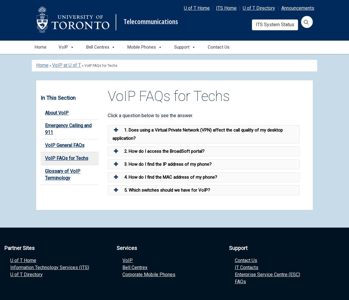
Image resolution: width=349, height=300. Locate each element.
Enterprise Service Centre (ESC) (267, 274)
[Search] (307, 22)
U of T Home (197, 8)
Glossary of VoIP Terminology (62, 174)
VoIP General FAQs (64, 145)
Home (40, 47)
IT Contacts (246, 267)
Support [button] (185, 47)
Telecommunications (151, 22)
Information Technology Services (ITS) (49, 267)
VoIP (127, 260)
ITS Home (226, 8)
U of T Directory (259, 8)
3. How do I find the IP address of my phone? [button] (162, 164)
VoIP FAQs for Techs (66, 158)
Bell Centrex (134, 267)
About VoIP (57, 113)
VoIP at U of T (66, 65)
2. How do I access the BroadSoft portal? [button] (158, 151)
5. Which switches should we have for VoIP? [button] (161, 190)
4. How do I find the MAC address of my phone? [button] (164, 177)
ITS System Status (275, 24)
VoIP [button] (66, 47)
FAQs (240, 281)
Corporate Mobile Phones (148, 274)
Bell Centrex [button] (100, 47)
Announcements (297, 8)
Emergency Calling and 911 (68, 129)
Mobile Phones (144, 47)
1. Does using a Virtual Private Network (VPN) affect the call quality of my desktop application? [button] (197, 133)
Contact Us (219, 47)
